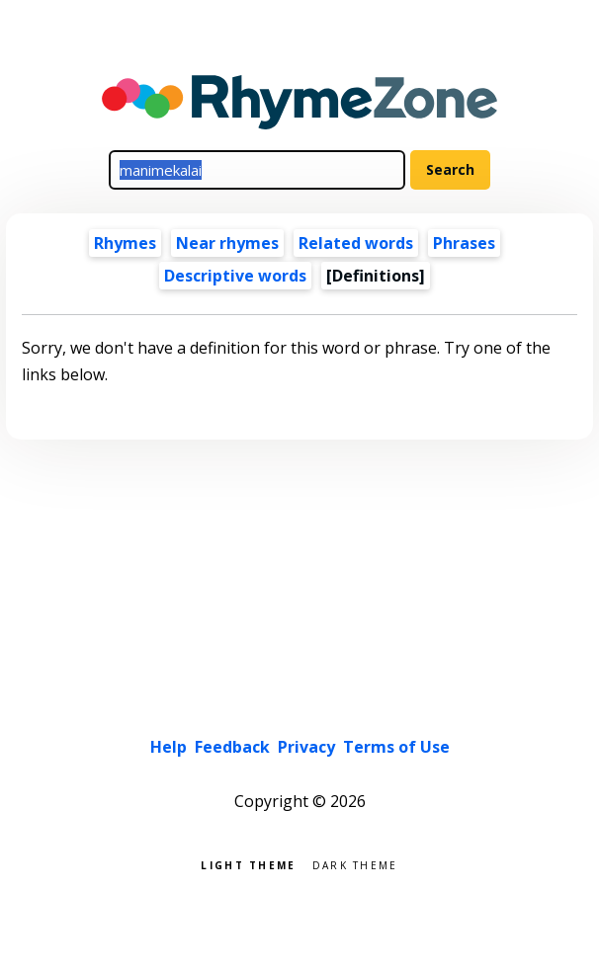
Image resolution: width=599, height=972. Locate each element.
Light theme (248, 863)
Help (168, 747)
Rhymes (125, 243)
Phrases (464, 243)
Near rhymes (227, 243)
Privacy (306, 747)
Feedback (232, 747)
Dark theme (355, 863)
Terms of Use (396, 747)
